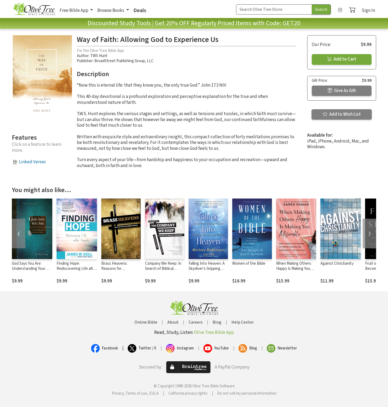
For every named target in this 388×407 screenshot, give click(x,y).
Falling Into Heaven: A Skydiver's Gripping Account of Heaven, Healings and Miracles (207, 271)
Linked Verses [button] (32, 162)
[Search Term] (274, 9)
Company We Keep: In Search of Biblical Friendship (163, 269)
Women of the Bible (248, 263)
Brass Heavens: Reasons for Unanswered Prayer (118, 269)
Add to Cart (341, 59)
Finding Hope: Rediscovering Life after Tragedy (76, 269)
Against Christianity (337, 263)
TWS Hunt (99, 56)
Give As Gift (342, 90)
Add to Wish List (342, 114)
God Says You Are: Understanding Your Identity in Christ (28, 269)
